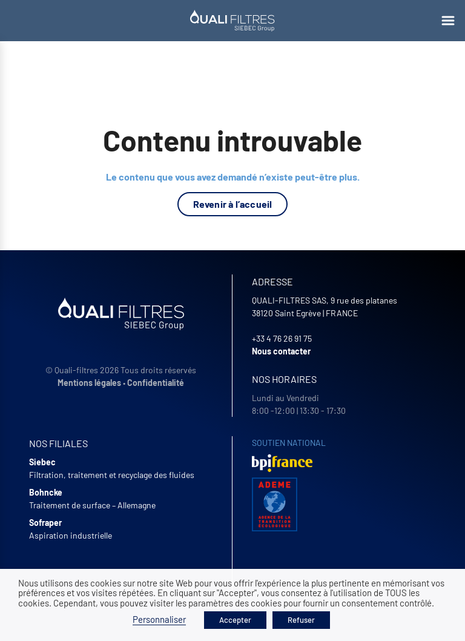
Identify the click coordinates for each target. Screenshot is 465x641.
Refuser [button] (301, 620)
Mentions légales (89, 382)
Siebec (42, 462)
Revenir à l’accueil (232, 204)
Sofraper (45, 522)
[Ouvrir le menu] (448, 20)
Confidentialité (155, 382)
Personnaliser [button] (159, 619)
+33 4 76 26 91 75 (282, 338)
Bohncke (45, 492)
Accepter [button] (235, 620)
